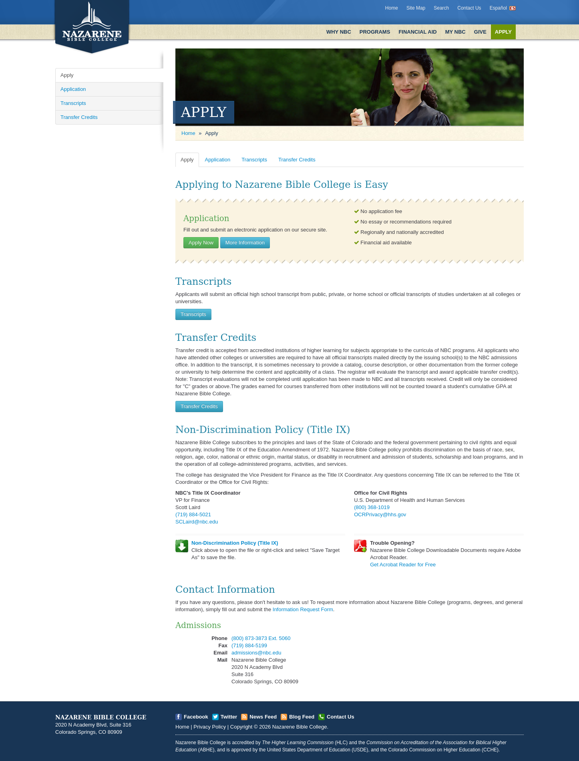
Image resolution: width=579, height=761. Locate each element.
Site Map (415, 8)
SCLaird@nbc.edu (196, 522)
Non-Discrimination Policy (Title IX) (234, 543)
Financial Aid (417, 32)
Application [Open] (73, 89)
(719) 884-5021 (193, 514)
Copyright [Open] (241, 727)
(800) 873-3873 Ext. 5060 (260, 638)
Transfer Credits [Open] (79, 117)
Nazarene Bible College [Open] (299, 727)
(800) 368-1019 (372, 507)
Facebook (196, 717)
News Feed (263, 717)
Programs (375, 32)
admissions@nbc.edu (256, 653)
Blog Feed (301, 717)
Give (480, 32)
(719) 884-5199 (249, 645)
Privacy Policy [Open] (209, 727)
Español (498, 8)
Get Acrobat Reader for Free (403, 565)
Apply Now (201, 243)
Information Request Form (303, 609)
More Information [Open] (245, 243)
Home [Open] (188, 133)
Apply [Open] (67, 75)
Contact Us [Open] (340, 717)
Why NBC (338, 32)
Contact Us (469, 8)
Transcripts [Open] (73, 103)
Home (391, 8)
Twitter (229, 717)
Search (441, 8)
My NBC (455, 32)
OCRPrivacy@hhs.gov (380, 514)
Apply (503, 32)
